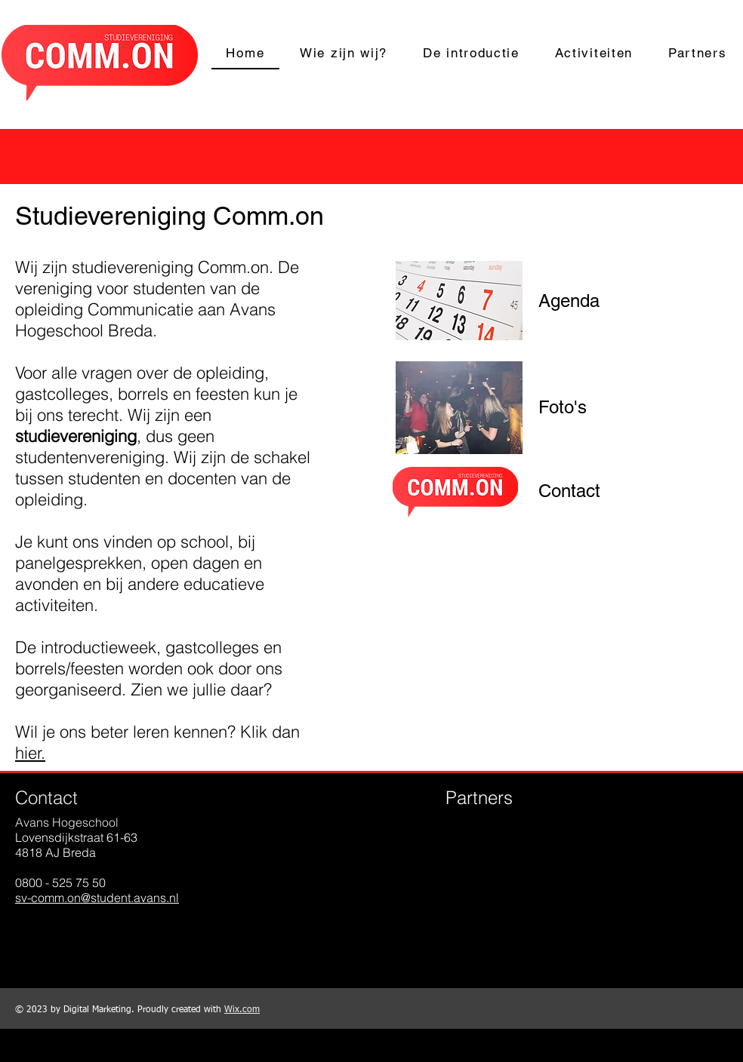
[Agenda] (569, 301)
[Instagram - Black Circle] (74, 933)
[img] (473, 873)
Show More (566, 950)
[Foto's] (562, 407)
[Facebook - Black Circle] (32, 933)
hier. (30, 752)
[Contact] (569, 491)
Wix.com (242, 1009)
